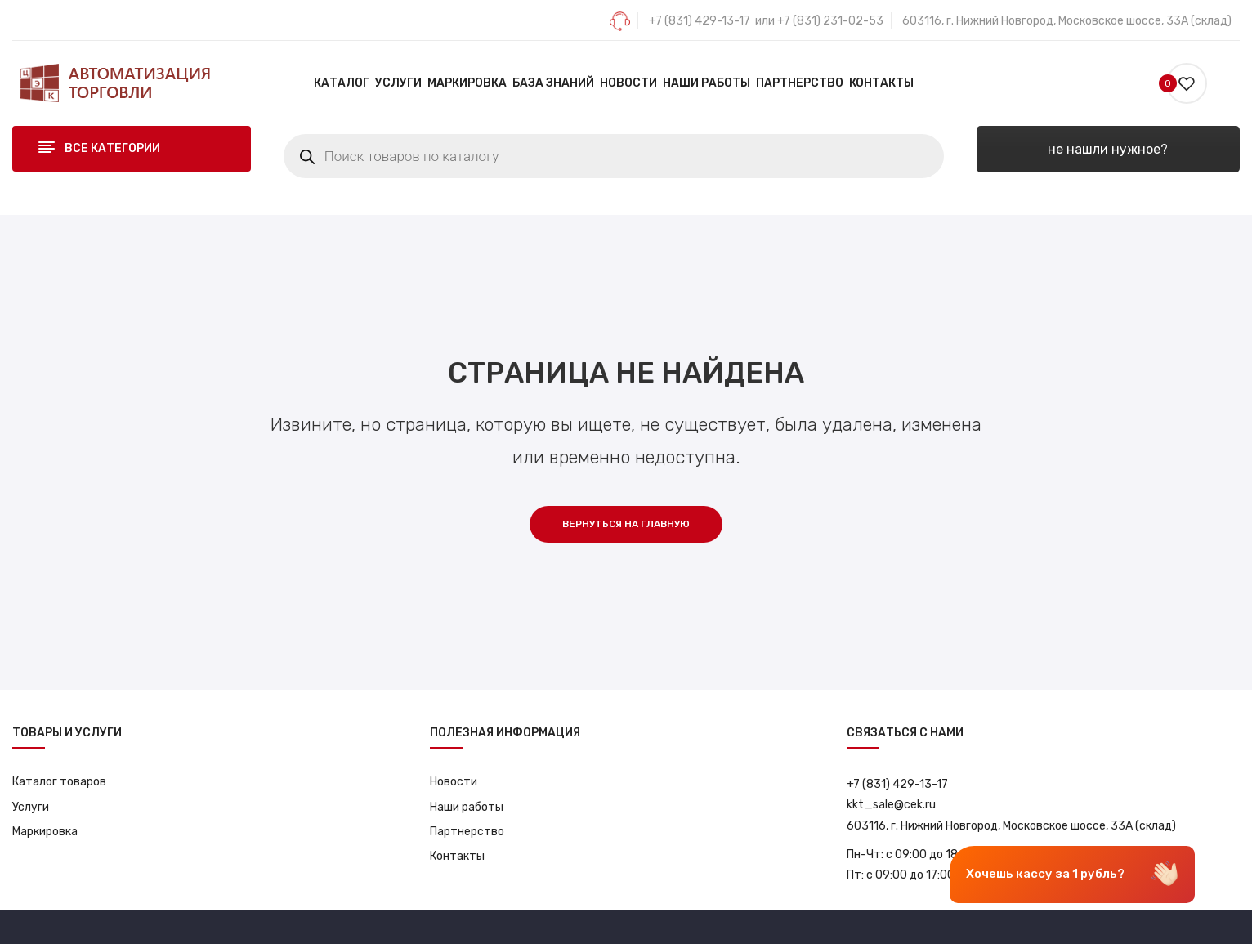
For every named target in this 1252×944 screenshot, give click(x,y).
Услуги (30, 807)
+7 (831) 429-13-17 (699, 21)
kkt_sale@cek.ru (891, 805)
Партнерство (467, 832)
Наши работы (466, 807)
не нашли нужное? (1108, 149)
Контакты (457, 856)
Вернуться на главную (626, 524)
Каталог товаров (59, 782)
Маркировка (45, 832)
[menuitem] (341, 83)
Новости (453, 782)
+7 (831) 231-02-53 (830, 21)
